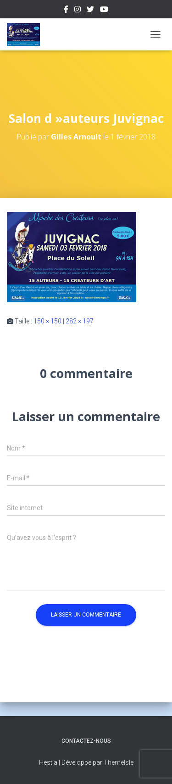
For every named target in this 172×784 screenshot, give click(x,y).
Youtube (104, 10)
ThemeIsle (118, 762)
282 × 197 (80, 321)
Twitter (90, 10)
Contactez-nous (86, 741)
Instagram (77, 10)
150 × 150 (47, 321)
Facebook (66, 10)
